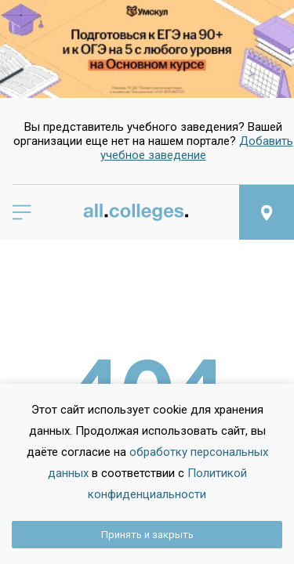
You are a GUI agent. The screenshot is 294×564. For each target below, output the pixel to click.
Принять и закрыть (147, 534)
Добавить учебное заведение (196, 148)
